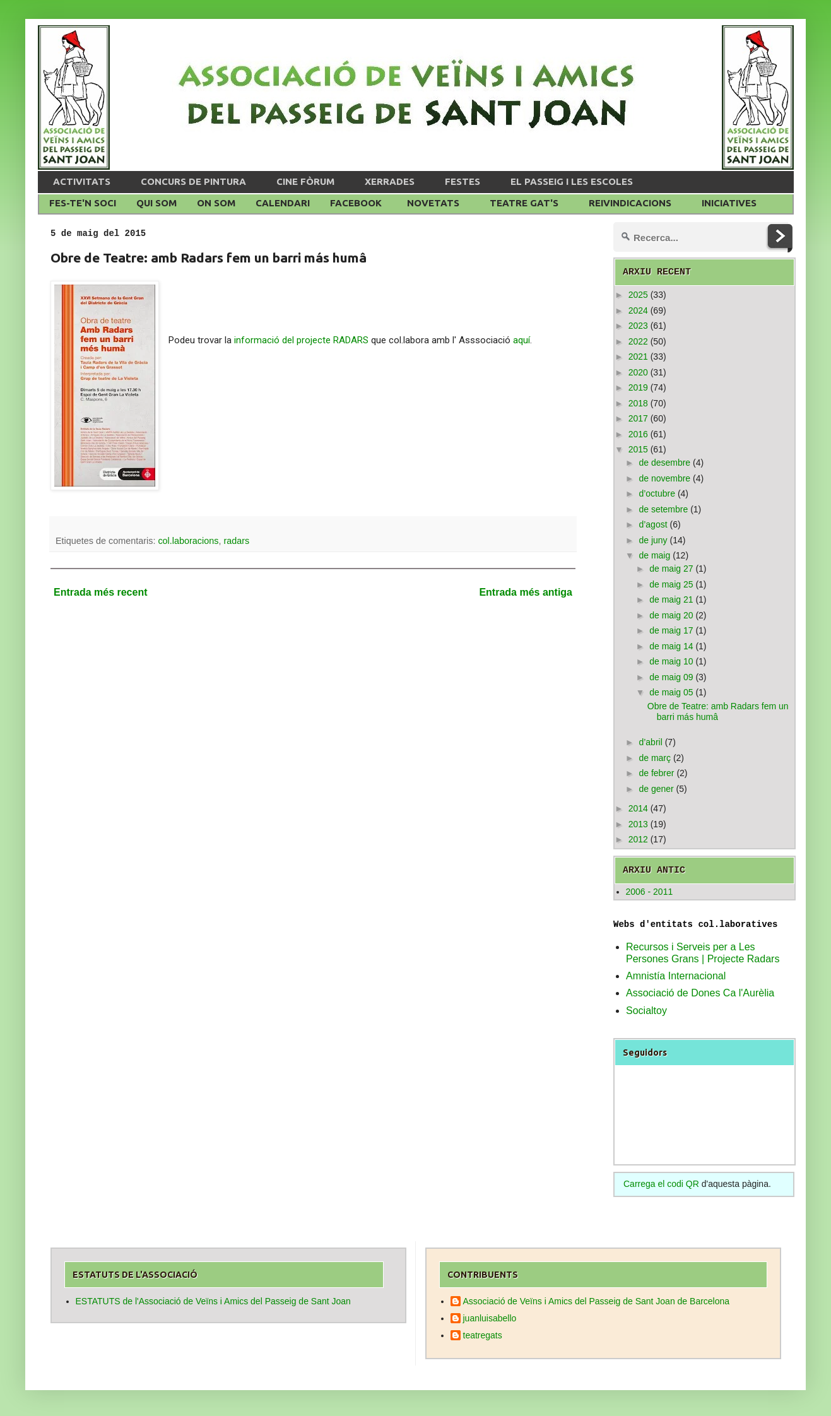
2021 (638, 356)
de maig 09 (671, 677)
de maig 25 (671, 584)
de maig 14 (671, 646)
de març (655, 758)
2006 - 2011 (649, 892)
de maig (654, 555)
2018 (638, 403)
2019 (638, 387)
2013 (638, 824)
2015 (638, 449)
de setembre (663, 509)
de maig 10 (671, 661)
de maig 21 (671, 599)
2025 (638, 295)
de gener (656, 789)
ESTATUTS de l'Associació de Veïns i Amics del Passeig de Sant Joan (213, 1301)
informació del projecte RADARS (302, 340)
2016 (638, 434)
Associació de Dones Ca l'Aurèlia (700, 993)
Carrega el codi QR (661, 1184)
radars (236, 541)
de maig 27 (671, 568)
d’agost (653, 524)
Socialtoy (646, 1010)
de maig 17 (671, 630)
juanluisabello (490, 1318)
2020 (638, 372)
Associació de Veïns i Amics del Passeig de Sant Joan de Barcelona (596, 1301)
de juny (653, 540)
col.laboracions (188, 541)
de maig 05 (671, 692)
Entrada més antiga (525, 592)
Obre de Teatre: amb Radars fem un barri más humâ (718, 711)
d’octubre (657, 493)
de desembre (664, 462)
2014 (638, 808)
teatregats (482, 1335)
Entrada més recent (101, 592)
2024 (638, 310)
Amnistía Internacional (676, 976)
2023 (638, 326)
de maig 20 (671, 615)
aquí (521, 340)
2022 (638, 341)
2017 (638, 418)
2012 (638, 839)
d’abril (650, 742)
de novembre (664, 478)
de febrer (656, 773)
